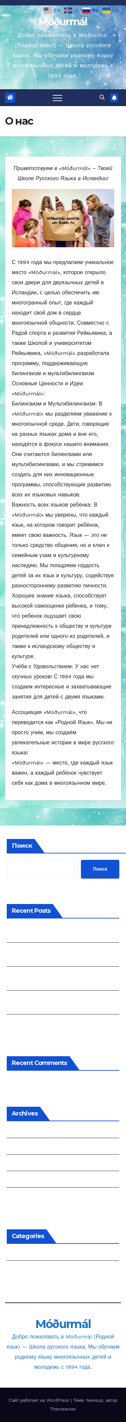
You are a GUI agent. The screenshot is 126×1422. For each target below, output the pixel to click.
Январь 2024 (23, 1180)
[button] (102, 97)
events (16, 1254)
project (16, 1270)
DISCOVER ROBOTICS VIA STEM (49, 1024)
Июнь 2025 (21, 1131)
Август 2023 (22, 1197)
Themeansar (63, 1409)
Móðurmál (63, 21)
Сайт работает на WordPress (40, 1400)
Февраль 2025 (25, 1147)
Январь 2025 (23, 1164)
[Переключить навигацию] (57, 97)
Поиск (22, 845)
